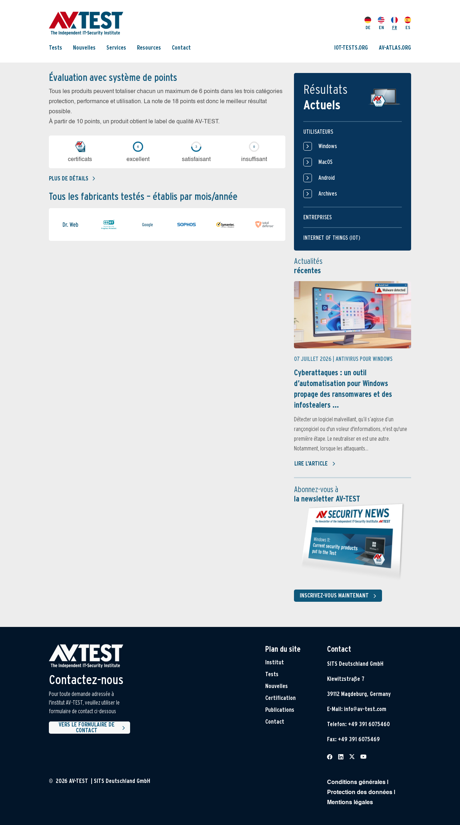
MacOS (317, 162)
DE (367, 23)
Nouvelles (84, 47)
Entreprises (317, 217)
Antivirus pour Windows (364, 359)
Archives (320, 193)
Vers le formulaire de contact (93, 727)
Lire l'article (315, 463)
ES (407, 23)
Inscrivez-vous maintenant (339, 596)
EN (381, 23)
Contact (181, 47)
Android (319, 178)
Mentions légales (350, 803)
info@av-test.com (365, 709)
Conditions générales (356, 782)
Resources (149, 47)
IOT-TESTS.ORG (351, 47)
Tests (55, 47)
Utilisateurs (318, 131)
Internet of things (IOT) (331, 237)
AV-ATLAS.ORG (395, 47)
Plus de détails (72, 178)
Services (116, 47)
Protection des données (359, 793)
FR (394, 23)
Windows (320, 146)
